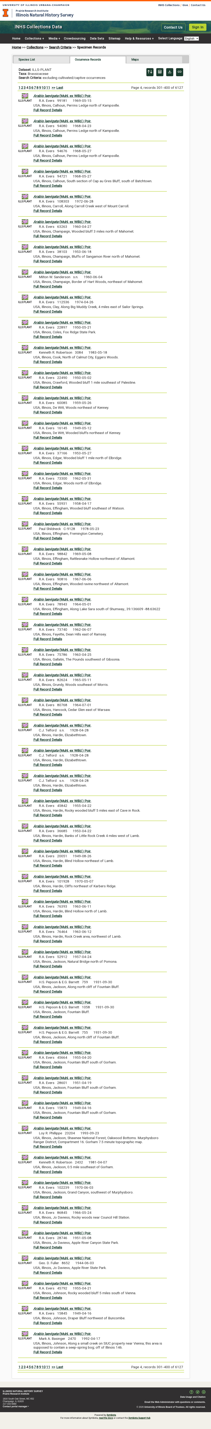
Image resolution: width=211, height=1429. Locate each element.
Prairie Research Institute (32, 10)
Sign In (197, 27)
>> (53, 88)
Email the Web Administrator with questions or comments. (175, 1402)
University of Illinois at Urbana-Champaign (5, 13)
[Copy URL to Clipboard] (179, 72)
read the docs (106, 1418)
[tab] (41, 59)
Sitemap (115, 38)
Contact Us (198, 5)
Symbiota (111, 1415)
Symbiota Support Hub (139, 1418)
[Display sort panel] (149, 72)
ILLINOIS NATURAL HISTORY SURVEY (23, 1391)
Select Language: (171, 38)
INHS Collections (168, 5)
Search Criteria (60, 47)
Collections (33, 38)
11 (48, 88)
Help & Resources (138, 38)
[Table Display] (159, 72)
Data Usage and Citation (193, 1397)
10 (44, 88)
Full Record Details (47, 110)
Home (16, 38)
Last (59, 88)
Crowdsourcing (75, 38)
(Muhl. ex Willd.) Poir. (62, 96)
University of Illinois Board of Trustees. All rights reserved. (175, 1407)
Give (185, 5)
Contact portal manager (15, 1406)
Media (53, 38)
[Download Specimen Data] (169, 72)
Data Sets (97, 38)
